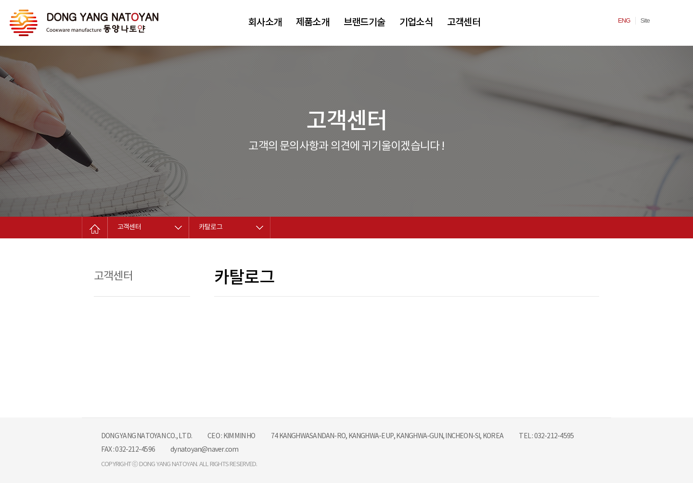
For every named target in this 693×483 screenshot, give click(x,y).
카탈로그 (210, 227)
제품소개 (312, 22)
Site (645, 20)
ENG (624, 20)
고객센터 (463, 22)
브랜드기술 (364, 22)
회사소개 (265, 22)
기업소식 (416, 22)
